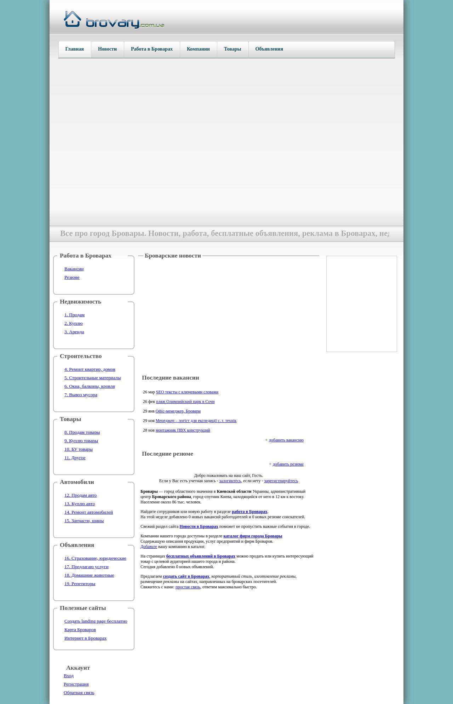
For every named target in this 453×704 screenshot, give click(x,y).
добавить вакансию (286, 440)
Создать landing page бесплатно (95, 621)
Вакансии (74, 268)
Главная (74, 49)
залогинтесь (230, 480)
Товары (232, 49)
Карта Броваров (80, 629)
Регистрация (76, 684)
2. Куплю (73, 323)
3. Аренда (74, 331)
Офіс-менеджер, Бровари (178, 411)
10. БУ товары (78, 449)
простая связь (188, 586)
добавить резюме (288, 464)
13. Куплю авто (79, 503)
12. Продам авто (80, 495)
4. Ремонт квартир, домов (89, 369)
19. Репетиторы (79, 583)
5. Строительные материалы (92, 377)
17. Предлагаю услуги (86, 566)
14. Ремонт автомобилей (88, 512)
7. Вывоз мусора (80, 394)
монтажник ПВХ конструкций (183, 430)
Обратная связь (79, 692)
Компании (198, 49)
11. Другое (75, 457)
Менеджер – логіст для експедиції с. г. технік (196, 420)
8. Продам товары (82, 432)
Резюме (72, 277)
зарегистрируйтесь (281, 480)
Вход (69, 675)
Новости (107, 49)
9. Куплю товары (81, 440)
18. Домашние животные (89, 575)
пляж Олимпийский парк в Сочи (185, 401)
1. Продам (74, 314)
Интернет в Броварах (85, 638)
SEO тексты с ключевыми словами (187, 391)
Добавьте (149, 546)
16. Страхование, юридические (95, 558)
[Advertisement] (228, 317)
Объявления (269, 49)
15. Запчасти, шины (84, 520)
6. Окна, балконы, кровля (89, 386)
